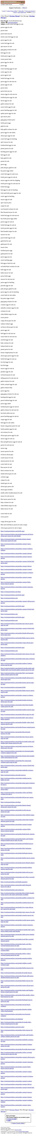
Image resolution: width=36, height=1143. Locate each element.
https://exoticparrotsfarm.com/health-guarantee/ (14, 882)
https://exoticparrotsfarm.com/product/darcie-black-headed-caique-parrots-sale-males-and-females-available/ (17, 893)
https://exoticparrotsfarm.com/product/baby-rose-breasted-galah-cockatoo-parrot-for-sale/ (17, 673)
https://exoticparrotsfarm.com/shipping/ (12, 1019)
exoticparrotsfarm (13, 22)
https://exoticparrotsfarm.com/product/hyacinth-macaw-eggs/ (18, 1049)
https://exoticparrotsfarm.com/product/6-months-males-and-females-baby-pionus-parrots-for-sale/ (17, 742)
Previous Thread (14, 1110)
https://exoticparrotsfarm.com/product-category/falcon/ (16, 566)
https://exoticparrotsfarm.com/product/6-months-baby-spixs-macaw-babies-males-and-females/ (18, 930)
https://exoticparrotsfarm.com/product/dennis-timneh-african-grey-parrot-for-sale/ (16, 539)
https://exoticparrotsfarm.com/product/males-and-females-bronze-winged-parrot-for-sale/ (17, 991)
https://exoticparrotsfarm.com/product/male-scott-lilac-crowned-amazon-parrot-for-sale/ (16, 944)
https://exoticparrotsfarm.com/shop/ (11, 591)
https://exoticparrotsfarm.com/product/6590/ (13, 687)
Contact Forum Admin (12, 11)
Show (24, 8)
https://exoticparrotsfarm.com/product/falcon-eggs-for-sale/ (17, 714)
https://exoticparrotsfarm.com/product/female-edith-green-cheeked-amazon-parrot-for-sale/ (17, 976)
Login (3, 11)
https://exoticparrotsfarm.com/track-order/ (12, 1027)
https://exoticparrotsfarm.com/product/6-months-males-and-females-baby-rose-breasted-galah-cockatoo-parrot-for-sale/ (17, 669)
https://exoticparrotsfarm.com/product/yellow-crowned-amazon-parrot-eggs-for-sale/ (16, 1053)
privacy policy (18, 1129)
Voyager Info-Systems (23, 1131)
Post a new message (30, 11)
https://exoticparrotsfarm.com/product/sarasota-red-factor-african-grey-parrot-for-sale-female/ (17, 535)
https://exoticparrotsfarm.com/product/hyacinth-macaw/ (16, 972)
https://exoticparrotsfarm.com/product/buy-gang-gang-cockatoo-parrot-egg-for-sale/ (16, 761)
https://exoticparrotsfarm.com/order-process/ (13, 775)
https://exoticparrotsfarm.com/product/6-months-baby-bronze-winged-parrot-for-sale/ (16, 1022)
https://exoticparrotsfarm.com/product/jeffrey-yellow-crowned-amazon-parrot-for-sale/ (16, 954)
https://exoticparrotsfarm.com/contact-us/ (12, 890)
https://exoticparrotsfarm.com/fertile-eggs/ (12, 531)
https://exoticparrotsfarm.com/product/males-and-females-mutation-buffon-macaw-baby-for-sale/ (17, 839)
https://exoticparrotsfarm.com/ (9, 598)
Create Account (11, 1119)
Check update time (21, 12)
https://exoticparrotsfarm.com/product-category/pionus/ (16, 553)
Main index (21, 11)
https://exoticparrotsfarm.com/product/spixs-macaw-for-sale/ (18, 912)
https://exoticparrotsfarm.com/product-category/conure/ (16, 569)
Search (15, 12)
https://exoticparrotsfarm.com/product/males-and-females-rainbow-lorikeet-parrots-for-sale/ (17, 1035)
